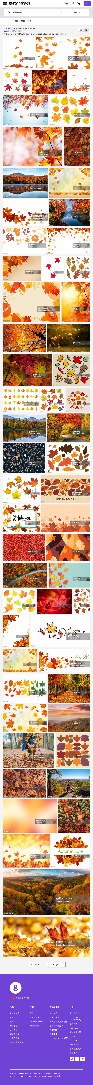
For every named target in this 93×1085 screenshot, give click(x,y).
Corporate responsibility (75, 1018)
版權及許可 (54, 1017)
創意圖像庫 (14, 1034)
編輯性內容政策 (25, 1073)
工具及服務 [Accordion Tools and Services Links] (54, 1007)
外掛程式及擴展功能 (58, 1022)
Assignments (35, 1026)
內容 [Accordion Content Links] (12, 1007)
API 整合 (53, 1030)
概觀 (32, 1013)
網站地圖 (57, 1073)
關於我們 (73, 1013)
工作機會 (73, 1024)
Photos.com (75, 1044)
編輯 (23, 21)
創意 (17, 21)
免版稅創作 (14, 1013)
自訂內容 (13, 1030)
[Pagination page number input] (31, 964)
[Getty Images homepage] (19, 3)
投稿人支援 (14, 1038)
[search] (10, 12)
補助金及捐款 (75, 1032)
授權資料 (47, 1073)
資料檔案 (13, 1026)
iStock (72, 1036)
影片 (29, 21)
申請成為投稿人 (16, 1042)
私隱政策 (37, 1073)
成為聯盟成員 (75, 1049)
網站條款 (13, 1073)
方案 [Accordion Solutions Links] (32, 1007)
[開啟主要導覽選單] (5, 3)
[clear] (63, 12)
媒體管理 (53, 1013)
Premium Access (36, 1022)
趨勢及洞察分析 (56, 1026)
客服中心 (73, 1053)
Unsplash (73, 1040)
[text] (36, 12)
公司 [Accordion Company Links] (72, 1007)
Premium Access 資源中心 (60, 1039)
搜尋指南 (53, 1034)
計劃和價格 (34, 1017)
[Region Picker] (22, 998)
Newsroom (74, 1028)
